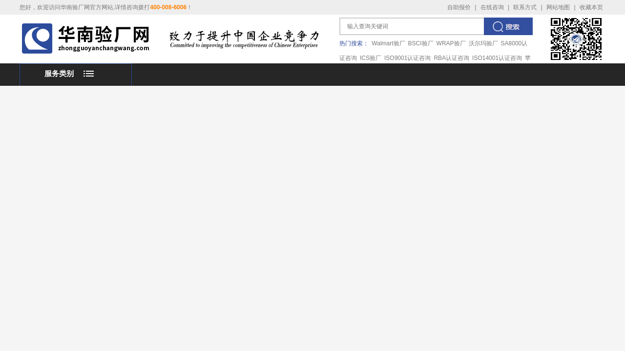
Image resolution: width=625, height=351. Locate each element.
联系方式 (525, 7)
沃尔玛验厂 (483, 43)
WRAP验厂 (451, 43)
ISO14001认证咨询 (497, 58)
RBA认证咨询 (451, 58)
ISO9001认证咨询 (407, 58)
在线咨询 (492, 7)
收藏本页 (591, 7)
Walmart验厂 (388, 43)
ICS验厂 (370, 58)
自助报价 (459, 7)
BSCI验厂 (421, 43)
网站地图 (558, 7)
